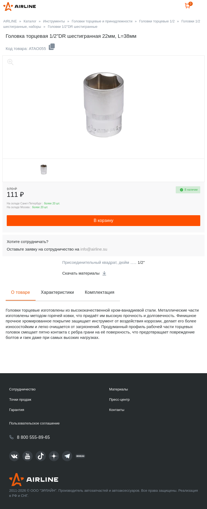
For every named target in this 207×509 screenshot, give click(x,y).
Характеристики (57, 305)
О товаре (20, 305)
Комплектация (100, 305)
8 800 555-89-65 (33, 437)
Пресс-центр (119, 399)
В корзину (103, 233)
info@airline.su (93, 262)
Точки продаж (20, 399)
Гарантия (16, 410)
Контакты (116, 410)
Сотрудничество (22, 389)
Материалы (118, 389)
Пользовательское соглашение (34, 423)
